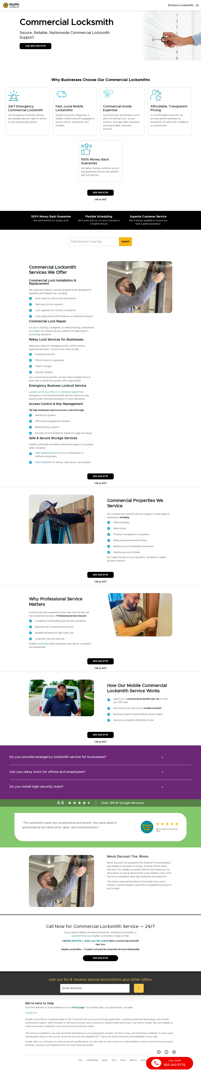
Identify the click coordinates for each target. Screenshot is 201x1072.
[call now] (169, 1063)
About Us (133, 1060)
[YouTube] (166, 1052)
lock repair (34, 331)
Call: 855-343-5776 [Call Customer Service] (35, 46)
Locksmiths (43, 644)
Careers (105, 1060)
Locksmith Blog (92, 1060)
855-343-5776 (74, 941)
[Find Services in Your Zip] (94, 241)
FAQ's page (78, 1008)
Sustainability (146, 1060)
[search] (125, 241)
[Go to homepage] (11, 5)
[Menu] (197, 5)
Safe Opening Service (46, 453)
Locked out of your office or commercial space (53, 392)
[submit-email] (139, 988)
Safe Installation (43, 462)
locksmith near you (81, 936)
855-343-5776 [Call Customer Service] (100, 193)
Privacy (123, 1060)
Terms (114, 1060)
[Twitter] (159, 1052)
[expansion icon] (162, 757)
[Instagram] (174, 1052)
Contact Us (31, 1013)
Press (80, 1060)
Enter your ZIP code (95, 941)
